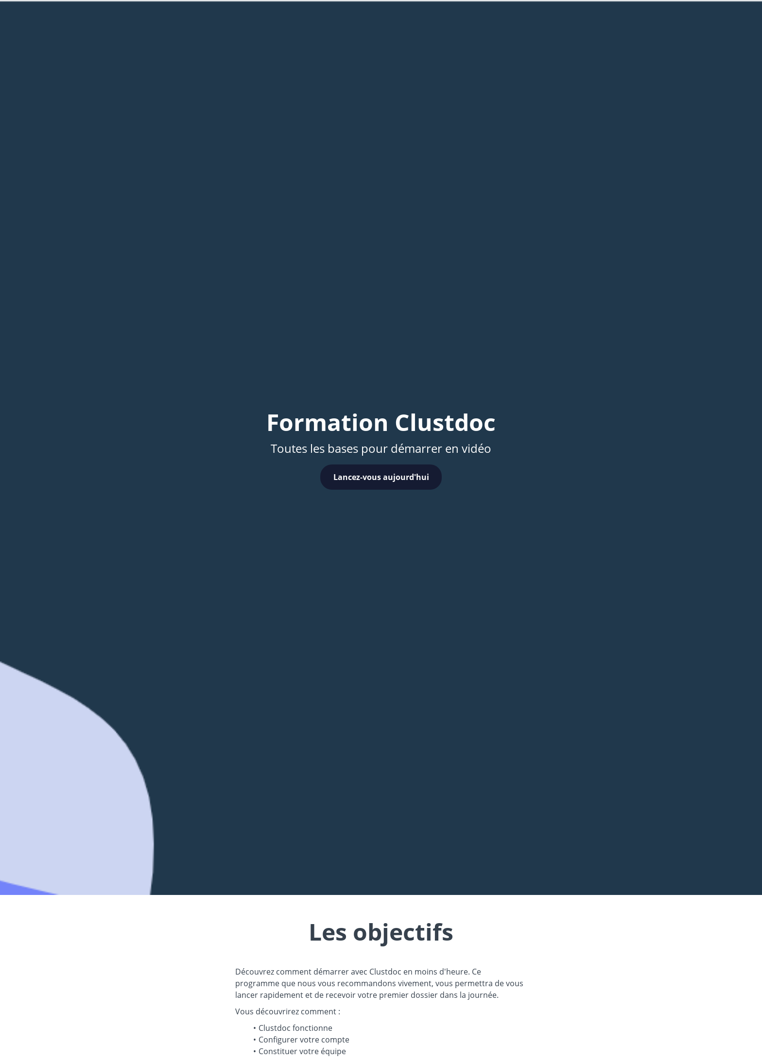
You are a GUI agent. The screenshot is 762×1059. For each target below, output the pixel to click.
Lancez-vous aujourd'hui (381, 477)
